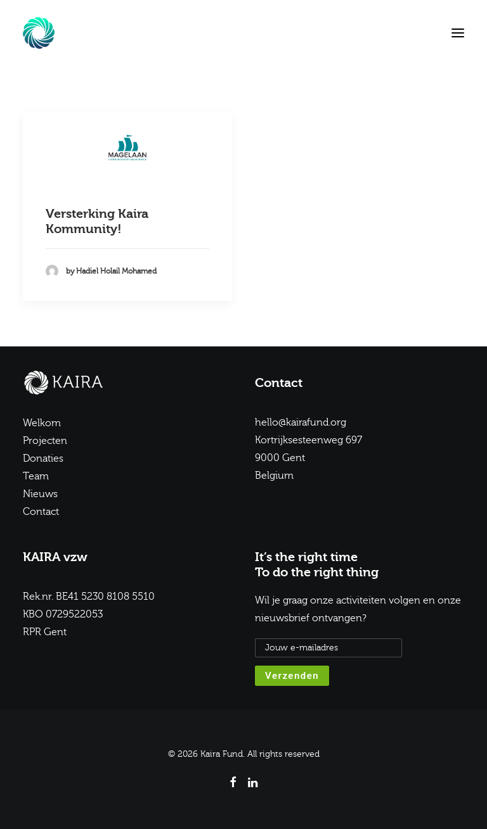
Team (36, 476)
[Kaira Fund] (39, 33)
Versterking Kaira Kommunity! (97, 221)
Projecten (45, 440)
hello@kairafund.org (300, 422)
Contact (41, 511)
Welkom (42, 423)
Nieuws (40, 494)
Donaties (43, 458)
